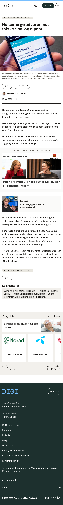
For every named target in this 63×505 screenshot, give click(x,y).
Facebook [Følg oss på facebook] (7, 430)
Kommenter (22, 86)
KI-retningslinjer (10, 461)
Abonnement (31, 480)
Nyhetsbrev (8, 445)
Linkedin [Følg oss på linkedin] (6, 435)
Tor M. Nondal (9, 417)
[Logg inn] (36, 5)
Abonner (48, 5)
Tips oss (54, 391)
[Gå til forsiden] (7, 6)
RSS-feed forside (11, 425)
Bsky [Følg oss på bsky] (4, 440)
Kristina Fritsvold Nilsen (14, 406)
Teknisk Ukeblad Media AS (25, 498)
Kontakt (31, 487)
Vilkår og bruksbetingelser (15, 455)
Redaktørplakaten (11, 471)
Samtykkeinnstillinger (13, 450)
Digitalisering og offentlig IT (17, 18)
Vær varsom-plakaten (42, 468)
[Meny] (58, 5)
